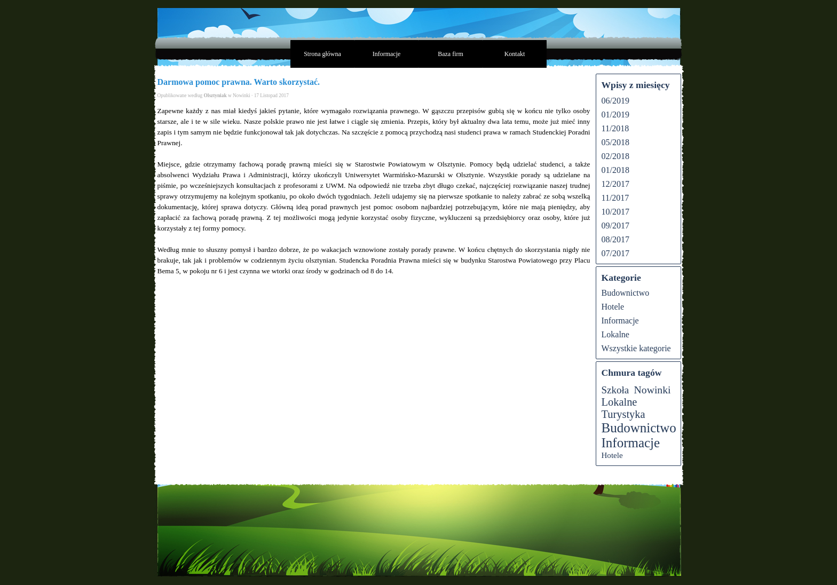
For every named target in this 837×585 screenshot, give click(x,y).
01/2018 (615, 170)
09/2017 (615, 225)
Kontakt (514, 54)
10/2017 (615, 211)
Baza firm (450, 54)
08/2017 (615, 239)
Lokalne (615, 334)
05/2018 (615, 142)
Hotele (613, 306)
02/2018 (615, 156)
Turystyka (623, 414)
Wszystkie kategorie (636, 348)
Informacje (387, 54)
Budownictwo (626, 292)
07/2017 (615, 253)
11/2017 (615, 197)
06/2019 (615, 100)
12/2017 (615, 183)
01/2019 (615, 114)
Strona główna (322, 54)
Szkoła (615, 390)
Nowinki (652, 390)
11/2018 (615, 128)
